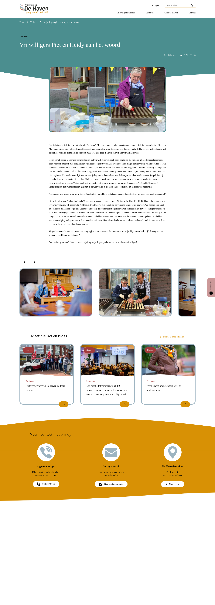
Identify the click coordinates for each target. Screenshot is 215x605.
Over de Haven (171, 13)
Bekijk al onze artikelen (171, 337)
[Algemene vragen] (46, 452)
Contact (192, 13)
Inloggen (155, 5)
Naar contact (172, 484)
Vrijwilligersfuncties (126, 13)
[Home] (33, 9)
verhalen (34, 22)
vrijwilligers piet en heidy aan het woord (62, 22)
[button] (126, 12)
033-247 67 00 (46, 484)
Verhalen (150, 13)
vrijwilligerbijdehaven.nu (103, 242)
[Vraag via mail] (111, 452)
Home (22, 22)
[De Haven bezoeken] (173, 452)
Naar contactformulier (111, 484)
